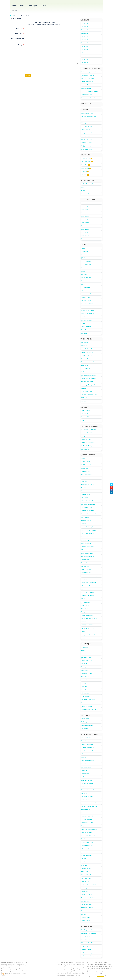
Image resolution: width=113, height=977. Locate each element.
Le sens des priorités (86, 894)
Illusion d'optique (86, 921)
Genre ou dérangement (87, 381)
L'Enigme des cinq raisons (88, 510)
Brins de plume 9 (85, 213)
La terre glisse (85, 719)
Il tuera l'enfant (85, 414)
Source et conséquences (87, 546)
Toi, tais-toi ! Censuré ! (87, 75)
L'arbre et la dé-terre (86, 143)
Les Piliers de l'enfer (86, 738)
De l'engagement (85, 667)
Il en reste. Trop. (85, 461)
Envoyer (28, 75)
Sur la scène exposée (86, 475)
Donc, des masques (86, 569)
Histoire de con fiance (87, 796)
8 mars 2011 (84, 388)
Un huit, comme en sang (87, 372)
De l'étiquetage (85, 540)
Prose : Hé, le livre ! (86, 149)
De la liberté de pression (87, 628)
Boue (82, 187)
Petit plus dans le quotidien (88, 530)
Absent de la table (86, 494)
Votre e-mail (18, 34)
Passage (83, 631)
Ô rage (83, 190)
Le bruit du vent (85, 605)
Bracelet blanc (85, 559)
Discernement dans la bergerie (89, 806)
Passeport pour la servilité (88, 635)
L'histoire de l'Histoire (87, 586)
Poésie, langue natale (86, 126)
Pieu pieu (83, 703)
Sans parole (84, 686)
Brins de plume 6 (85, 222)
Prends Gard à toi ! (86, 936)
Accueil (15, 6)
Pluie (82, 291)
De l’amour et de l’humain (88, 699)
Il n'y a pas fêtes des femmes (88, 375)
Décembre (84, 333)
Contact (15, 10)
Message (20, 45)
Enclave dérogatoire (86, 855)
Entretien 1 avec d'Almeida (88, 98)
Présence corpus (85, 696)
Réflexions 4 (84, 53)
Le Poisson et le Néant (87, 465)
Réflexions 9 (84, 36)
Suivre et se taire (85, 488)
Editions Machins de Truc (88, 943)
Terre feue (84, 281)
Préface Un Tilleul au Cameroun (89, 91)
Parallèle (83, 524)
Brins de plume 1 (85, 239)
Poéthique (85, 171)
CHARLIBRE (84, 872)
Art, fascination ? (85, 136)
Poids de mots (86, 168)
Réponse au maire (86, 878)
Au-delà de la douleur (87, 660)
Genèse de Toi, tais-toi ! (87, 85)
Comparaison (84, 609)
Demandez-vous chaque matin (89, 829)
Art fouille (84, 120)
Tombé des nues (85, 287)
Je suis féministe (85, 368)
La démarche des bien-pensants (89, 956)
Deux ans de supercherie (87, 537)
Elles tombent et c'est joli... (88, 313)
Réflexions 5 (84, 49)
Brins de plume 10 (86, 209)
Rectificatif (84, 481)
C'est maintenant (85, 602)
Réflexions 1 (84, 62)
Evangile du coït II (86, 436)
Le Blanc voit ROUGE (87, 823)
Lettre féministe (85, 401)
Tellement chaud (85, 471)
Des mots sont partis (86, 320)
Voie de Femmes (86, 158)
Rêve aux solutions (86, 917)
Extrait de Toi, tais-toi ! (87, 78)
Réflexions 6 (84, 46)
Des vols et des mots (86, 940)
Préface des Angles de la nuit (88, 72)
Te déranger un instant (87, 722)
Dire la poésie (85, 123)
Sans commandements (87, 845)
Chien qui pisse (85, 809)
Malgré (83, 284)
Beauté (83, 323)
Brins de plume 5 (85, 226)
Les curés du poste (86, 741)
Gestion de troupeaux (87, 744)
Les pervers (84, 826)
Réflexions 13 (84, 23)
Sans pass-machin (86, 543)
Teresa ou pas (84, 622)
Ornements (84, 478)
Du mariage (84, 891)
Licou (82, 813)
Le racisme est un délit (87, 842)
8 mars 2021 (84, 342)
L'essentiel (84, 563)
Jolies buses (84, 258)
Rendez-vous (84, 728)
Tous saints (84, 683)
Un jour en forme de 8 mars (88, 378)
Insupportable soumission (88, 747)
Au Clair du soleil (86, 294)
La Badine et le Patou (86, 787)
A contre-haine (85, 680)
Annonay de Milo (86, 949)
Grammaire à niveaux (87, 907)
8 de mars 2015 (85, 359)
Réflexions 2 (84, 59)
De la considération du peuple (89, 836)
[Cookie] (3, 973)
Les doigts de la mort (86, 417)
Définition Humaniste (87, 352)
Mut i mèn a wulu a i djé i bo (89, 803)
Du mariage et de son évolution (89, 888)
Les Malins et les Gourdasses (88, 933)
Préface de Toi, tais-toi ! (87, 81)
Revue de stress (85, 566)
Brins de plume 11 (86, 206)
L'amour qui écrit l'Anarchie (88, 709)
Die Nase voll (84, 599)
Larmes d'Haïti (85, 194)
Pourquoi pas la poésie (87, 133)
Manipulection (85, 901)
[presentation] (37, 69)
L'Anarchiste (84, 670)
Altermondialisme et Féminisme (89, 395)
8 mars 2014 (84, 365)
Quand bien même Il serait (88, 677)
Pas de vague (84, 793)
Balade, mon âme (85, 297)
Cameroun (84, 274)
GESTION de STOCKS (87, 625)
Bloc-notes (84, 491)
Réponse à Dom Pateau (87, 875)
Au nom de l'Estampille (87, 527)
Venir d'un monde (86, 261)
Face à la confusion (86, 868)
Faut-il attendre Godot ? (87, 800)
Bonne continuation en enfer (88, 514)
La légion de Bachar (86, 832)
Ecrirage (83, 911)
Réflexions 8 (84, 40)
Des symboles (84, 914)
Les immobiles (85, 638)
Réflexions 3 (84, 56)
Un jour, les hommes (86, 706)
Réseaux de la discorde (87, 501)
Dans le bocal (84, 458)
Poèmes (43, 6)
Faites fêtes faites (87, 162)
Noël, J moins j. (85, 612)
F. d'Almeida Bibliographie (88, 446)
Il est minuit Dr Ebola (87, 433)
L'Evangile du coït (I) (86, 439)
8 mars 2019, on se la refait (88, 349)
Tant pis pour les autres (87, 533)
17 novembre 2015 (86, 264)
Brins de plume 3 (85, 232)
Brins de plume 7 (85, 219)
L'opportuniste (85, 881)
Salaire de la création (86, 139)
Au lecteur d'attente (86, 95)
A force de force (85, 946)
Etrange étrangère (86, 277)
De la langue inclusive (87, 930)
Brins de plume (85, 203)
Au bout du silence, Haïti (88, 184)
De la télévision (85, 690)
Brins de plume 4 (85, 229)
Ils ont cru (84, 770)
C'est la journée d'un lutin (88, 310)
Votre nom (19, 29)
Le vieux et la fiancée (86, 673)
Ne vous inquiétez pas (87, 553)
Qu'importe (84, 777)
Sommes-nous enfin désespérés (89, 898)
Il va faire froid (85, 839)
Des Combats (84, 497)
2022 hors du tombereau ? (88, 783)
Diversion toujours (86, 767)
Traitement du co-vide (87, 816)
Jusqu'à (83, 420)
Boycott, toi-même (86, 589)
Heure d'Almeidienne (87, 725)
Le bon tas (84, 764)
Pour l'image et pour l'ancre (88, 751)
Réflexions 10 (84, 33)
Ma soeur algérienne (86, 355)
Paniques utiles (85, 774)
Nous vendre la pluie (86, 780)
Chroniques (32, 6)
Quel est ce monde (86, 520)
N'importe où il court (87, 754)
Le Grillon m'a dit (86, 300)
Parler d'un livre (85, 129)
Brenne (83, 271)
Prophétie (83, 579)
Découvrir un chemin (87, 304)
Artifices (83, 858)
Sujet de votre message (17, 38)
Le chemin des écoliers (87, 307)
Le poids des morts (86, 647)
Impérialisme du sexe (86, 391)
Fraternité (84, 865)
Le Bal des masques (86, 573)
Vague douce (84, 330)
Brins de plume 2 (85, 236)
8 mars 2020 (84, 346)
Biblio (22, 6)
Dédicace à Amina (86, 88)
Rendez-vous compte (86, 507)
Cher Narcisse (85, 693)
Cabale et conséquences (87, 556)
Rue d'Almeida (85, 449)
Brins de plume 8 (85, 216)
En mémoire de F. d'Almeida (88, 429)
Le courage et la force (87, 657)
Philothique (85, 165)
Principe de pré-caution (87, 595)
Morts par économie (86, 819)
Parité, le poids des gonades (88, 385)
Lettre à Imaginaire (86, 326)
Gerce (82, 650)
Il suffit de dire (85, 468)
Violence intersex (86, 398)
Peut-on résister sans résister (88, 790)
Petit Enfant (84, 317)
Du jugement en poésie (87, 146)
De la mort (84, 663)
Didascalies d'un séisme (87, 442)
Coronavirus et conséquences (89, 576)
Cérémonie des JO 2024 (87, 484)
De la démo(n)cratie (86, 904)
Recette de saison (85, 862)
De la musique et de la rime (88, 116)
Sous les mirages (85, 410)
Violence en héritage (86, 953)
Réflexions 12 (84, 27)
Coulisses (83, 757)
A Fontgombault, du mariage (88, 885)
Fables (83, 248)
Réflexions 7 (84, 43)
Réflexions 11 (84, 30)
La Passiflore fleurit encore (88, 504)
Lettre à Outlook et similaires (89, 618)
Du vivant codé (85, 517)
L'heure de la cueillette (87, 550)
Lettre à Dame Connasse (87, 592)
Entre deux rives (85, 268)
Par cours (85, 175)
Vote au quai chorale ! (87, 615)
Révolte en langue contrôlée (88, 582)
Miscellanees (84, 251)
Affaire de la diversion (87, 849)
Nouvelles (84, 255)
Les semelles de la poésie (87, 113)
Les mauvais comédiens (87, 760)
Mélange (83, 654)
